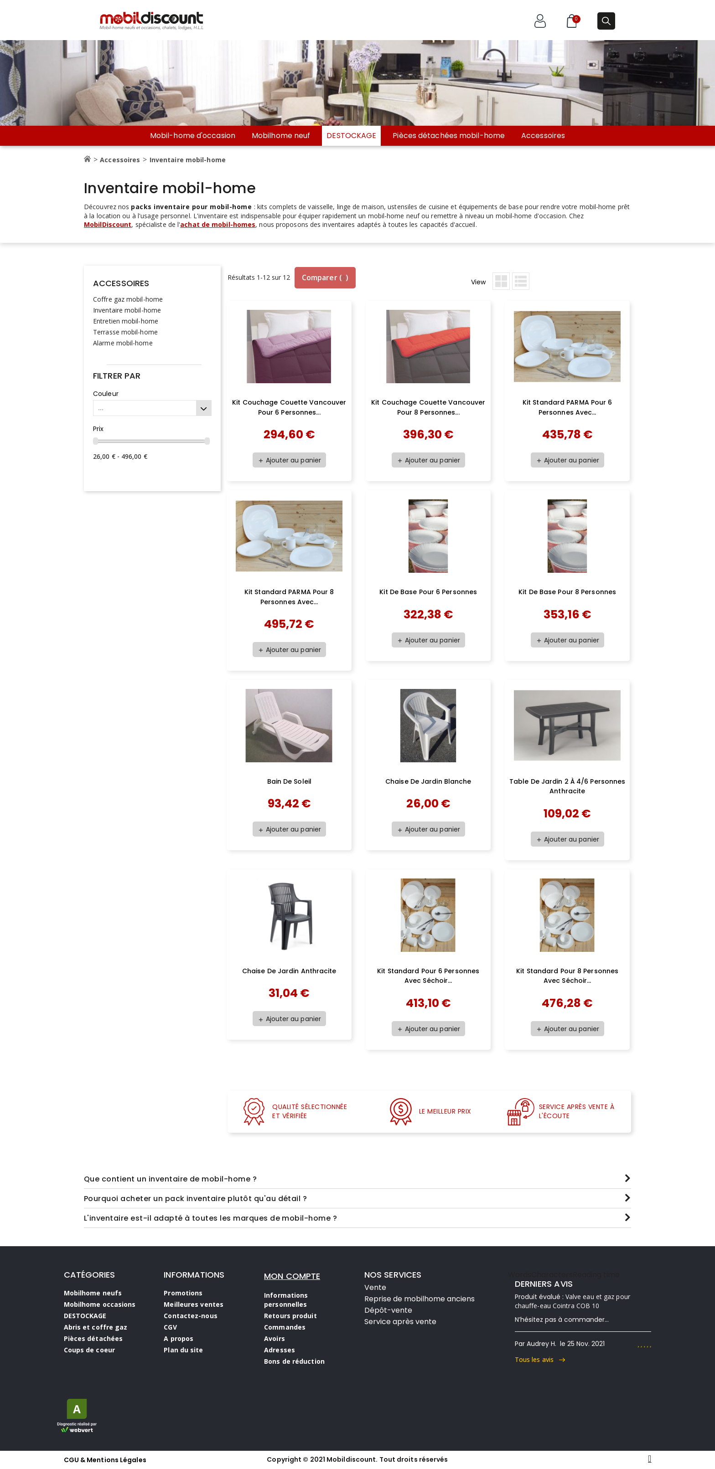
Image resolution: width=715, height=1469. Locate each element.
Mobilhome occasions (100, 1304)
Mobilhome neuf (281, 136)
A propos (178, 1338)
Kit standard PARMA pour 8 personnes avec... (289, 596)
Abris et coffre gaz (96, 1327)
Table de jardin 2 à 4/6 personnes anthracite (567, 786)
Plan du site (183, 1350)
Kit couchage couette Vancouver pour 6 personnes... (289, 407)
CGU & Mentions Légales (105, 1459)
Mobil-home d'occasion (192, 136)
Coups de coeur (89, 1350)
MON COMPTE (292, 1276)
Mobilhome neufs (93, 1293)
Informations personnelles (286, 1300)
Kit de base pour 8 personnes (567, 591)
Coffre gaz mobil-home (128, 299)
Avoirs (274, 1338)
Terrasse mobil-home (125, 332)
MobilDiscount (107, 224)
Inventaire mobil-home (127, 310)
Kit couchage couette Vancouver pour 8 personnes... (428, 407)
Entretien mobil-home (125, 321)
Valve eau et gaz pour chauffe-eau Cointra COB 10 (572, 1301)
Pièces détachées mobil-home (449, 136)
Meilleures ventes (193, 1304)
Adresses (279, 1350)
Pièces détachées (93, 1338)
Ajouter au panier (289, 460)
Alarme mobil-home (123, 343)
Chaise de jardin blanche (428, 781)
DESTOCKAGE (351, 135)
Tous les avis (540, 1359)
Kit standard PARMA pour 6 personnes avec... (567, 407)
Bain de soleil (289, 781)
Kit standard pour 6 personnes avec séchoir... (428, 976)
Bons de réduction (294, 1361)
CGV (170, 1327)
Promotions (183, 1293)
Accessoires (543, 136)
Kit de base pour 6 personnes (428, 591)
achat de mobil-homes (217, 224)
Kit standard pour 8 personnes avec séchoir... (567, 976)
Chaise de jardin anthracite (289, 971)
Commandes (285, 1327)
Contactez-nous (190, 1315)
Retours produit (290, 1315)
